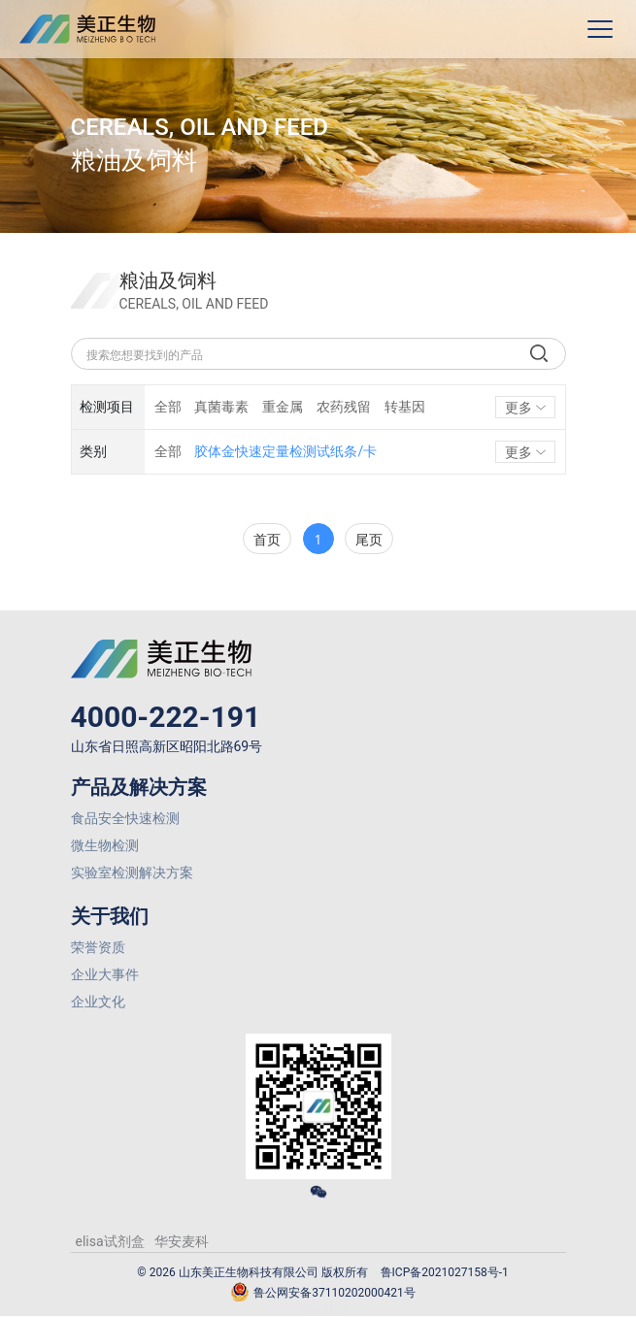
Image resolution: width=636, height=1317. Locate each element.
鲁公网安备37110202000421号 (322, 1293)
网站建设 (323, 1310)
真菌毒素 (221, 406)
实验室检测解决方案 (132, 872)
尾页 (369, 539)
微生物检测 (105, 845)
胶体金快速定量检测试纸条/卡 (285, 451)
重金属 (282, 406)
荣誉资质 (98, 947)
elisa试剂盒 (110, 1241)
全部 (168, 406)
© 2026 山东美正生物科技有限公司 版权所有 (252, 1272)
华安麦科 (181, 1241)
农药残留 (344, 406)
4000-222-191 (166, 717)
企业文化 (98, 1001)
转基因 (405, 406)
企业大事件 (105, 974)
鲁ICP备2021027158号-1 (445, 1272)
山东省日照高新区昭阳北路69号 (167, 746)
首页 (267, 539)
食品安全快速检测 (125, 818)
